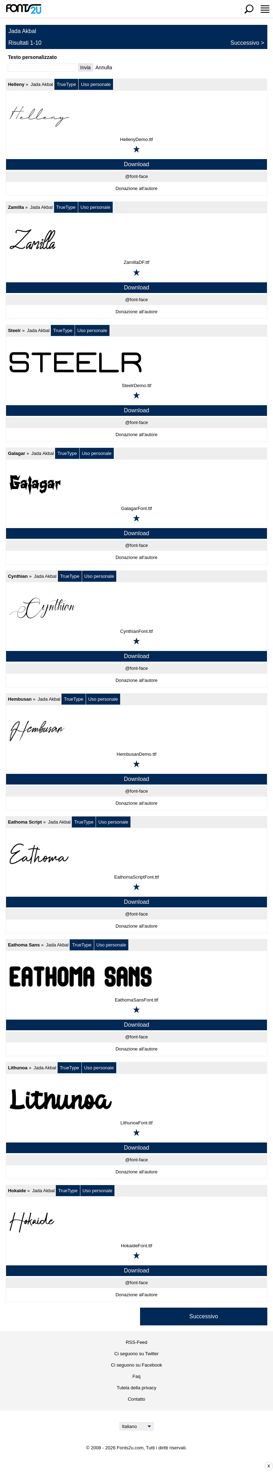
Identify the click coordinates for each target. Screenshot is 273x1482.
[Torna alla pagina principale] (23, 9)
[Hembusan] (136, 730)
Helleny (16, 84)
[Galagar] (136, 485)
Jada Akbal (42, 84)
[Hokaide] (136, 1222)
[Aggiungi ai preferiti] (136, 149)
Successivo (244, 43)
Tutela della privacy (136, 1387)
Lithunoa (17, 1067)
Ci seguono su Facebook (136, 1365)
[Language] (136, 1426)
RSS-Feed (137, 1342)
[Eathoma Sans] (136, 976)
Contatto (136, 1399)
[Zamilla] (136, 239)
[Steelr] (136, 362)
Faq (136, 1376)
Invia (85, 67)
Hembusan (19, 699)
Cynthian (18, 576)
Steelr (14, 330)
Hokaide (17, 1190)
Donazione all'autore (136, 188)
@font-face (136, 176)
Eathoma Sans (24, 945)
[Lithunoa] (136, 1099)
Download (136, 164)
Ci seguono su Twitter (136, 1353)
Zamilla (16, 207)
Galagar (16, 453)
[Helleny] (136, 116)
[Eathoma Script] (136, 853)
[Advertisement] (142, 1466)
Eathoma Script (25, 822)
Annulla (104, 67)
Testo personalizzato (32, 57)
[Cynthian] (136, 608)
